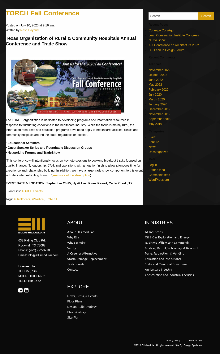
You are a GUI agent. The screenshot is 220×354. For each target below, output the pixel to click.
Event (152, 137)
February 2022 (158, 89)
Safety (71, 247)
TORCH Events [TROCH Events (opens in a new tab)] (32, 191)
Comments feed (159, 175)
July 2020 (155, 94)
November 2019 (159, 114)
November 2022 (159, 70)
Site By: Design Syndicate (188, 345)
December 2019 (159, 109)
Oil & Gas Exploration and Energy (167, 237)
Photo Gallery (76, 311)
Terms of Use (195, 340)
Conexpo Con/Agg (161, 30)
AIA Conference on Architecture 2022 (174, 45)
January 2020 (158, 104)
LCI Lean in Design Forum (166, 50)
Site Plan (73, 317)
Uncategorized (158, 152)
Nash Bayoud (29, 30)
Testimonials (75, 263)
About (75, 222)
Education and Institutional (163, 258)
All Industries (154, 231)
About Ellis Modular (80, 231)
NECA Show (157, 40)
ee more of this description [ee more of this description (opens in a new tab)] (72, 175)
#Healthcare (22, 199)
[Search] (173, 16)
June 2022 (156, 79)
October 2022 (158, 74)
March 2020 (157, 99)
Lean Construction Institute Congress (174, 35)
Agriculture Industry (158, 269)
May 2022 (155, 84)
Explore (78, 286)
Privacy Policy (173, 340)
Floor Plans (74, 301)
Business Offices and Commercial (167, 242)
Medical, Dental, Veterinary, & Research (172, 247)
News (152, 147)
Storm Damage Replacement (86, 258)
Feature (154, 142)
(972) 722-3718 (39, 250)
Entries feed (157, 170)
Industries (159, 222)
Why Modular (76, 242)
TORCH (51, 199)
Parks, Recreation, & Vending (164, 253)
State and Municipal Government (167, 263)
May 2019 (155, 124)
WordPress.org (159, 179)
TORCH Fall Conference (42, 13)
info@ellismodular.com (43, 255)
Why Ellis (73, 237)
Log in (153, 165)
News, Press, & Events (82, 295)
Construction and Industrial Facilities (169, 274)
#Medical (38, 199)
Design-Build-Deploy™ (82, 306)
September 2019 (160, 119)
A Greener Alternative (82, 253)
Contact (72, 269)
